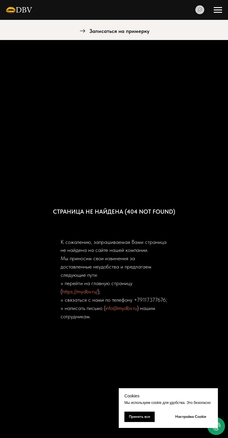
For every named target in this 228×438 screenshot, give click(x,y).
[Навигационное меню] (218, 10)
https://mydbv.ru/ (80, 291)
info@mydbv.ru (121, 308)
